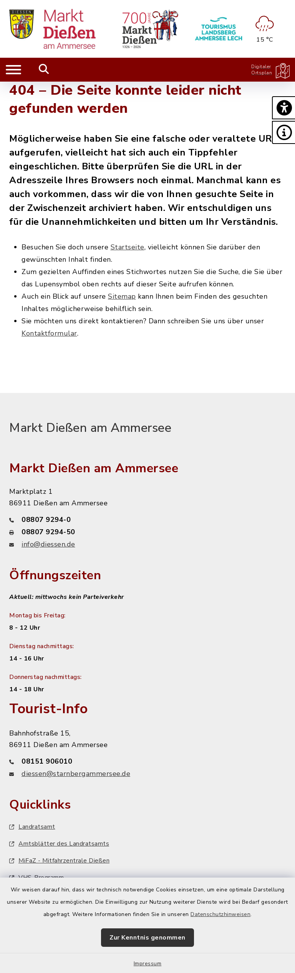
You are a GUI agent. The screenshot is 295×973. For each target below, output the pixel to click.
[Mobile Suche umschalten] (44, 70)
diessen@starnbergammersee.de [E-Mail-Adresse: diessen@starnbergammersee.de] (76, 773)
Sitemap (122, 296)
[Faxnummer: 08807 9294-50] (147, 532)
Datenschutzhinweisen (220, 914)
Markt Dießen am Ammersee (90, 428)
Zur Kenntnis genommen (147, 937)
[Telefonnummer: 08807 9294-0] (147, 519)
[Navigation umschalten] (13, 69)
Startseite (127, 247)
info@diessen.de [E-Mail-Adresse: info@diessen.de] (48, 544)
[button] (283, 107)
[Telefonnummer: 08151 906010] (147, 761)
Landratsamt (32, 827)
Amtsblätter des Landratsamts (59, 843)
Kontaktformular (49, 333)
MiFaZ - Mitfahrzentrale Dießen (59, 860)
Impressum (148, 963)
